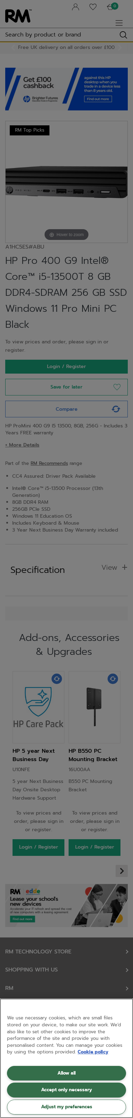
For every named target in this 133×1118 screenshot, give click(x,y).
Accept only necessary (66, 1089)
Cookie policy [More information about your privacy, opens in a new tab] (93, 1052)
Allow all (66, 1073)
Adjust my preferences (66, 1106)
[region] (66, 1058)
